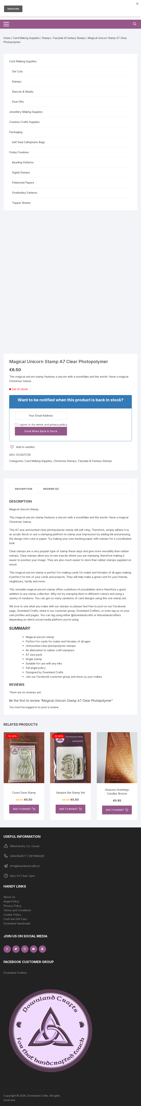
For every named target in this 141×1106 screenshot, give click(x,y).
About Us (9, 897)
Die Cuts (17, 71)
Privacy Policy (12, 906)
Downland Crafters (15, 972)
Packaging (15, 132)
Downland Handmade (16, 923)
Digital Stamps (21, 172)
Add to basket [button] (24, 809)
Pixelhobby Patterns (24, 192)
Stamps (46, 38)
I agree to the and (41, 424)
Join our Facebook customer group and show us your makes (64, 676)
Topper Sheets (21, 203)
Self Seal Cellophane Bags (28, 142)
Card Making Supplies (26, 38)
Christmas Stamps (64, 461)
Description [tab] (23, 488)
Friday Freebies (19, 152)
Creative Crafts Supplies (24, 122)
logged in (31, 707)
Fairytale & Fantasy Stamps (69, 38)
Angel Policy (11, 901)
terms (40, 424)
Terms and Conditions (17, 910)
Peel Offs (18, 101)
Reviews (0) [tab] (51, 488)
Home (7, 38)
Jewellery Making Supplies (26, 112)
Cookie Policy (12, 914)
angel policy (38, 668)
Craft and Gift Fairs (15, 919)
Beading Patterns (23, 162)
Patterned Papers (23, 182)
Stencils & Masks (23, 91)
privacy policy (58, 424)
